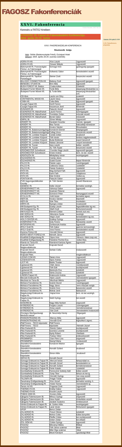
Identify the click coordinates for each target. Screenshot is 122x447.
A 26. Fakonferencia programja (109, 44)
